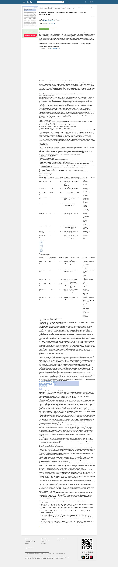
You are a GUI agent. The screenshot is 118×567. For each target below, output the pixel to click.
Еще (40, 40)
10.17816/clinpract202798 (55, 48)
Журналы (59, 539)
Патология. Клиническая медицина (86, 7)
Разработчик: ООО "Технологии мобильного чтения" (37, 552)
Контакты (27, 543)
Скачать (53, 28)
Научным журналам (45, 539)
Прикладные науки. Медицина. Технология (57, 7)
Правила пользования (30, 541)
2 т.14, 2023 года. (51, 23)
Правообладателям (29, 539)
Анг (94, 16)
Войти (91, 1)
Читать (44, 28)
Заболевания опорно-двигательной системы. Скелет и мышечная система (57, 8)
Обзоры (45, 22)
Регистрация (92, 2)
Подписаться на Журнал (30, 35)
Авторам (43, 541)
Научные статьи (43, 7)
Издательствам (44, 538)
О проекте (27, 538)
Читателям (43, 543)
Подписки (70, 2)
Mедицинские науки (72, 7)
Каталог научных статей (62, 538)
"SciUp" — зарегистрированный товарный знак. (42, 558)
